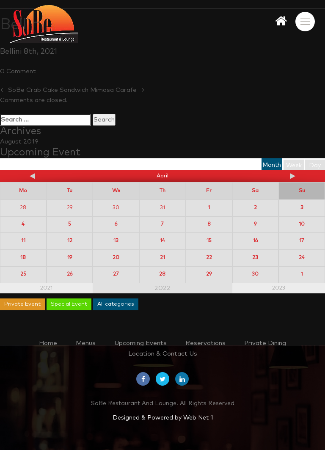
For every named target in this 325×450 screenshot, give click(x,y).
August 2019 (19, 141)
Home (48, 343)
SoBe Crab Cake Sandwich (44, 90)
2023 (278, 288)
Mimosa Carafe (117, 90)
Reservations (205, 343)
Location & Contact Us (162, 354)
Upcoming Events (140, 343)
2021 (46, 288)
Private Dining (265, 343)
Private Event (22, 304)
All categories (115, 304)
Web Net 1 (198, 418)
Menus (86, 343)
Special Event (69, 304)
